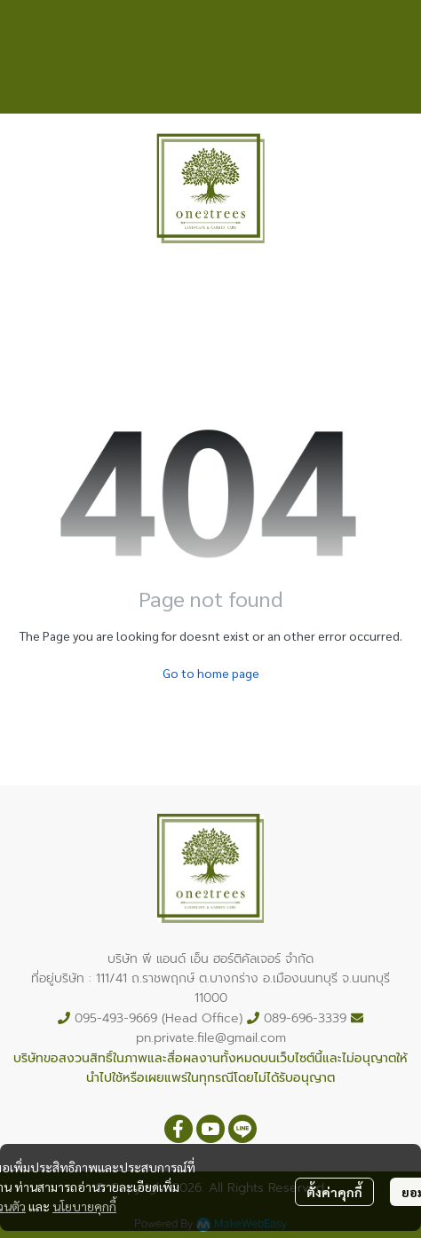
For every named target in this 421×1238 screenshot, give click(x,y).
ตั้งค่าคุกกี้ (334, 1192)
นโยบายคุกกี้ (84, 1206)
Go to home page (211, 673)
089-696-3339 (305, 1018)
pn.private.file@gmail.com (211, 1038)
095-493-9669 (116, 1018)
